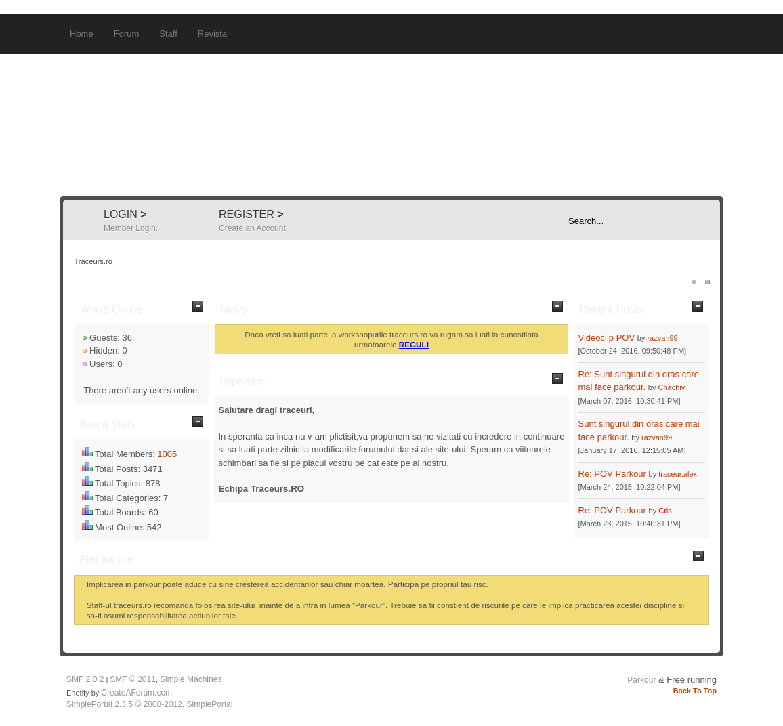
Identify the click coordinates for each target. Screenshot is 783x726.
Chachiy (671, 387)
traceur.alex (677, 474)
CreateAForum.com (136, 693)
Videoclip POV (606, 338)
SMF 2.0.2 (85, 679)
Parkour (641, 680)
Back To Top (695, 691)
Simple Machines (190, 679)
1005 (167, 454)
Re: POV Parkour (612, 474)
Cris (665, 511)
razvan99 (662, 338)
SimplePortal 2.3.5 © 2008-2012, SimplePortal (149, 704)
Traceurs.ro (391, 125)
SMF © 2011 (133, 679)
